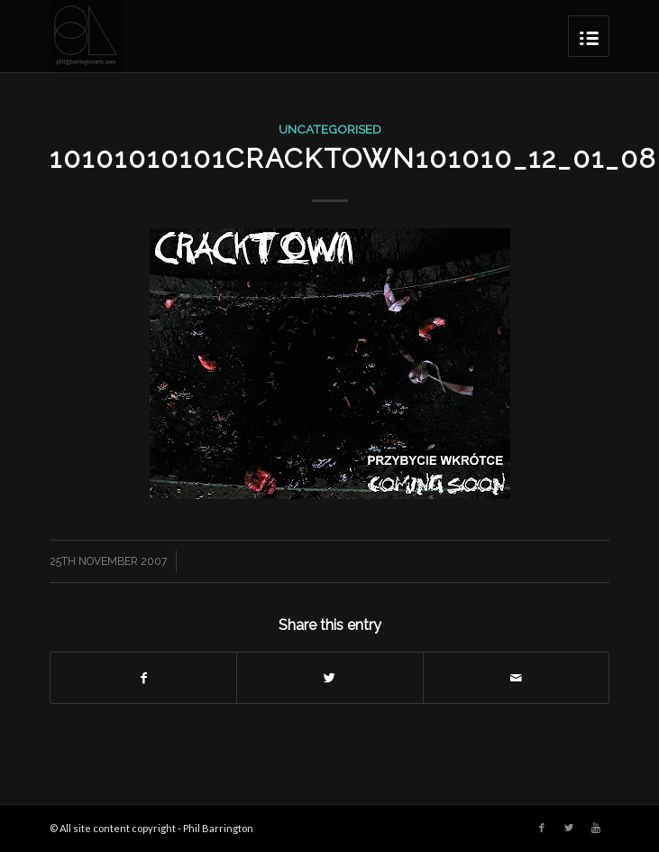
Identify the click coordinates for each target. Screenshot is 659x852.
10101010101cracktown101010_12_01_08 (353, 158)
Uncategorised (330, 129)
